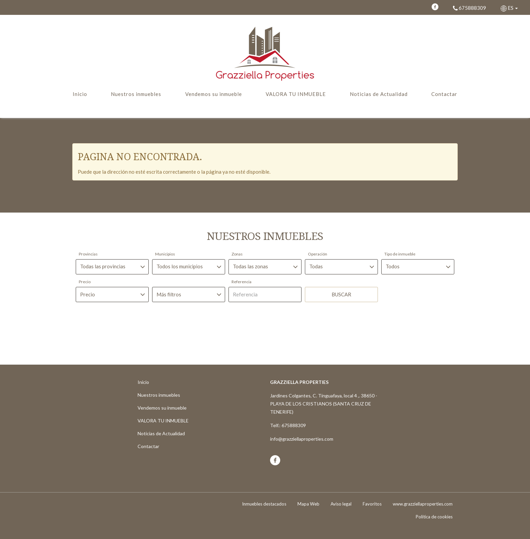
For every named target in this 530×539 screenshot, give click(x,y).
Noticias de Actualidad (379, 94)
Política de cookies (434, 516)
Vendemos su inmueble (213, 94)
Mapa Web (308, 504)
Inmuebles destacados (264, 504)
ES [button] (510, 8)
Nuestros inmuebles (136, 94)
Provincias (88, 253)
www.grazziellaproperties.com (423, 504)
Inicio (80, 94)
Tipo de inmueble (399, 253)
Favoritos (372, 504)
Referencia (241, 281)
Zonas (237, 253)
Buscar (341, 294)
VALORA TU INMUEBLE (296, 94)
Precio (85, 281)
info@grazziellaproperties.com (301, 439)
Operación (317, 253)
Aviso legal (341, 504)
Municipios (165, 253)
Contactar (444, 94)
